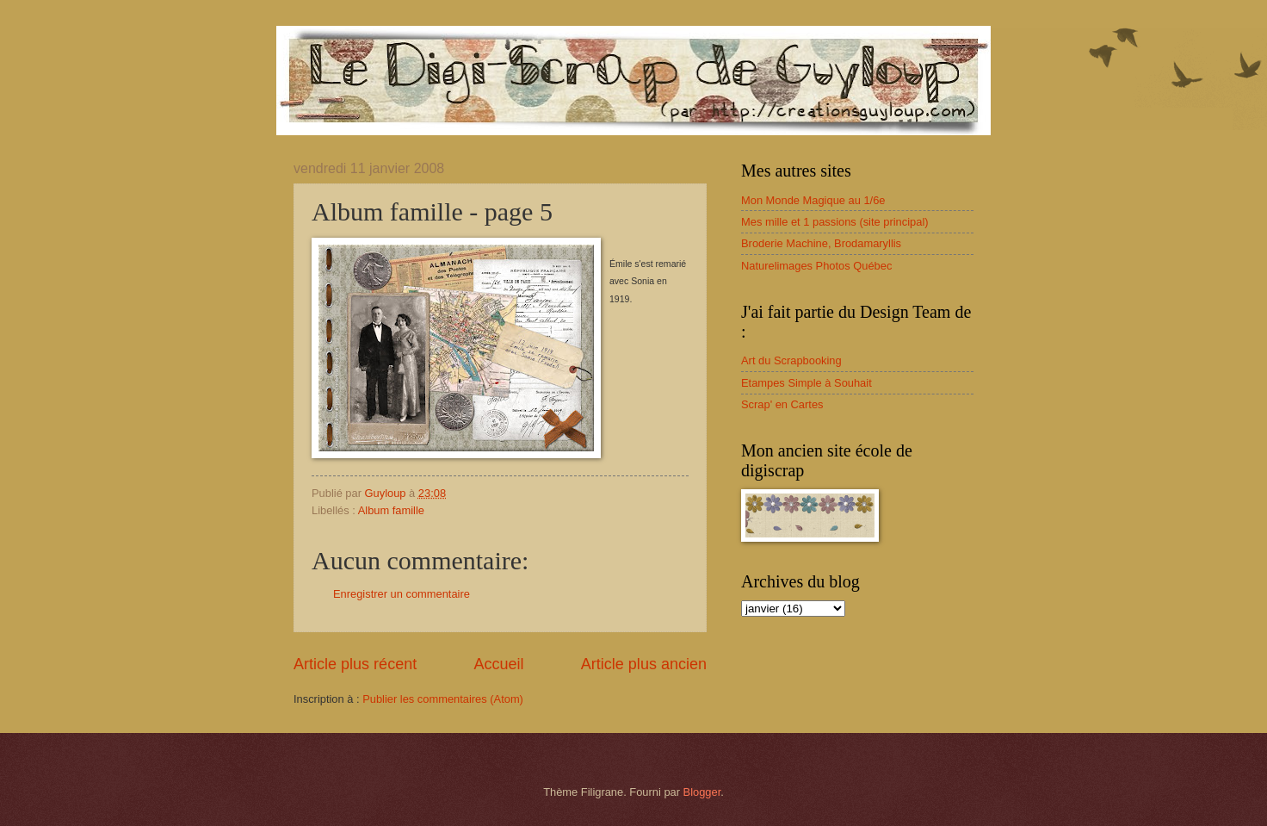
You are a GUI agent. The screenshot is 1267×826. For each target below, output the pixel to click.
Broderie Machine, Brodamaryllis (821, 243)
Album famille (391, 510)
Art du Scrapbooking (791, 360)
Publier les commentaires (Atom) (442, 698)
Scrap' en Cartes (782, 404)
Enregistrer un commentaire (401, 593)
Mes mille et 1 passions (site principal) (835, 221)
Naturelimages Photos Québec (816, 265)
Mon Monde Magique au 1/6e (813, 200)
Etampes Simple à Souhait (806, 382)
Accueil (498, 664)
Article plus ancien (644, 664)
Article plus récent (355, 664)
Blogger (702, 792)
